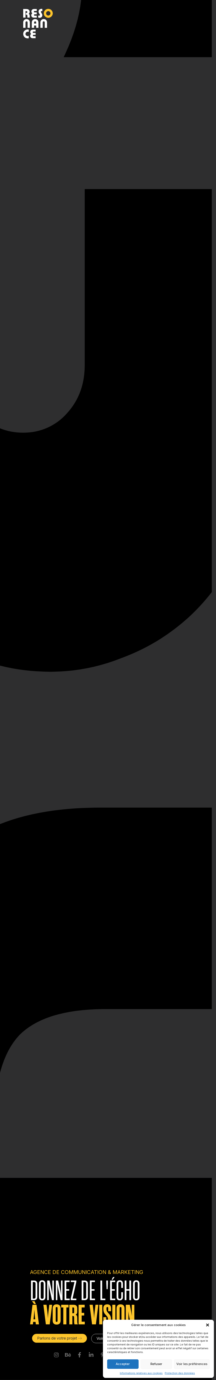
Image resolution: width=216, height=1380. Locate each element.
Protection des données (180, 1373)
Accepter (123, 1364)
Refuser (156, 1364)
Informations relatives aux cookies (141, 1373)
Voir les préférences (191, 1364)
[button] (207, 1325)
